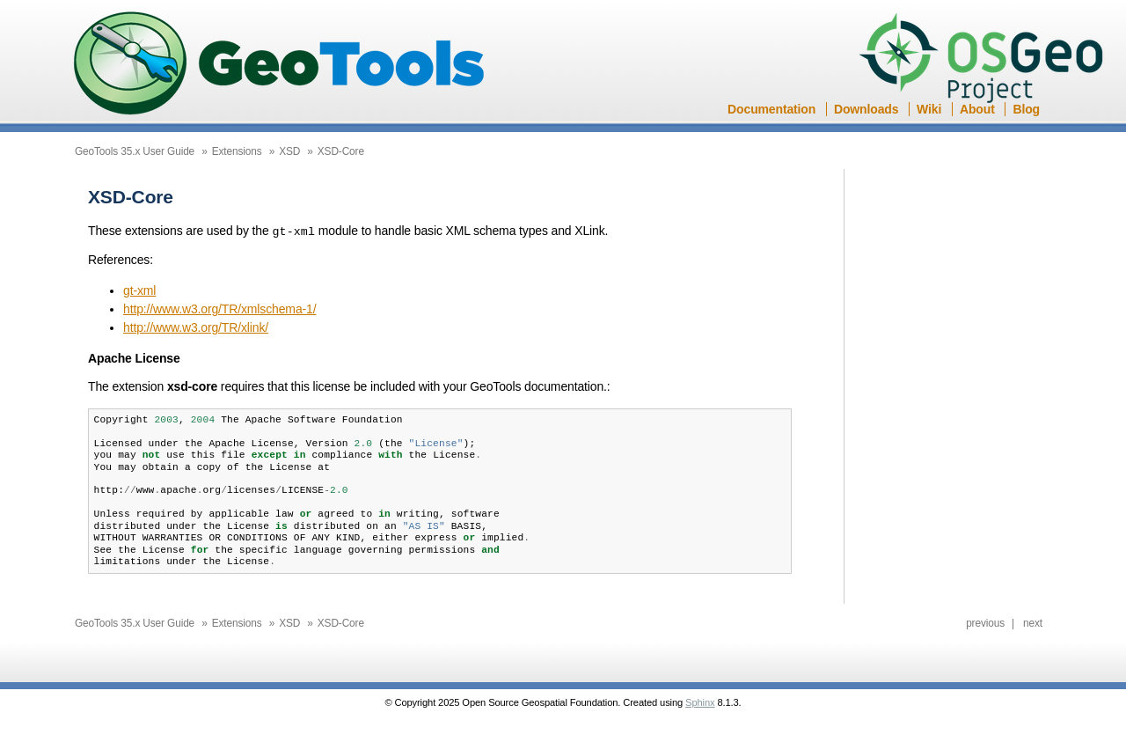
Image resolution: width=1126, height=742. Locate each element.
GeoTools (279, 65)
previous (985, 622)
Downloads (866, 109)
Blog (1026, 109)
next (1032, 622)
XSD (289, 151)
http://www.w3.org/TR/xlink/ (195, 327)
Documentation (771, 109)
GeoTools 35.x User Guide (134, 151)
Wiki (929, 109)
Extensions (237, 151)
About (977, 109)
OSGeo (986, 60)
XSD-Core (341, 151)
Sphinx (699, 701)
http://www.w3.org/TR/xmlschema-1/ (219, 308)
